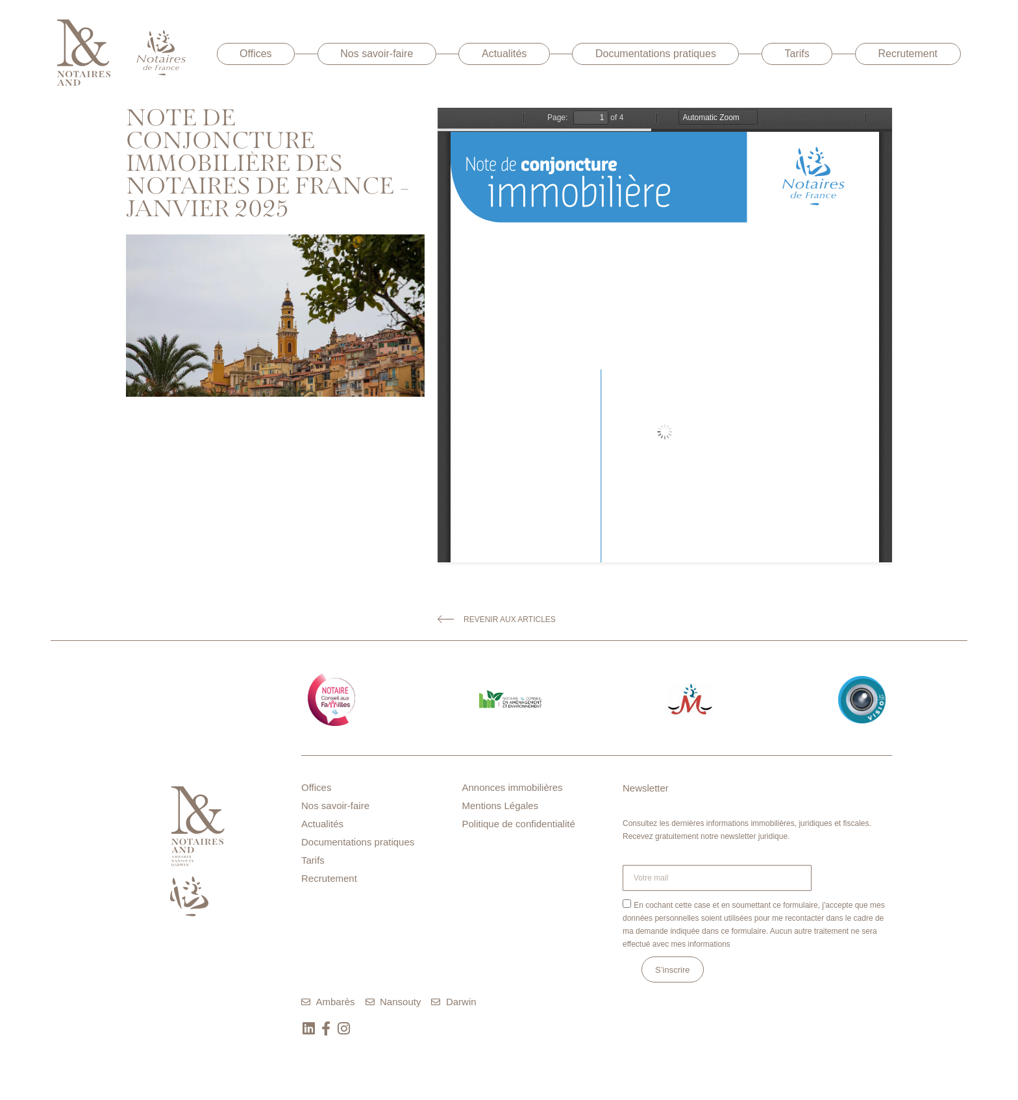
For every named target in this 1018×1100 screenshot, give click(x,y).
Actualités (504, 53)
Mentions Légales (500, 805)
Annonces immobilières (512, 787)
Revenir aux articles (510, 619)
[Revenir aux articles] (446, 619)
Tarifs (797, 53)
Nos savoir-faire (376, 53)
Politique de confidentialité (518, 823)
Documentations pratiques (655, 53)
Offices (256, 53)
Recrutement (907, 53)
